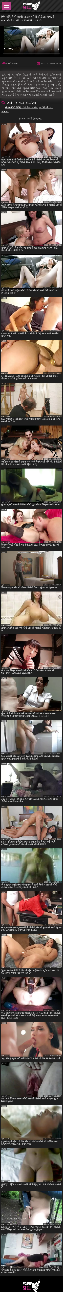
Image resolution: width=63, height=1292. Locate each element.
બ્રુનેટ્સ (31, 103)
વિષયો (9, 103)
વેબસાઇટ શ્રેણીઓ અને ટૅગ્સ (21, 107)
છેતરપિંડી (20, 103)
